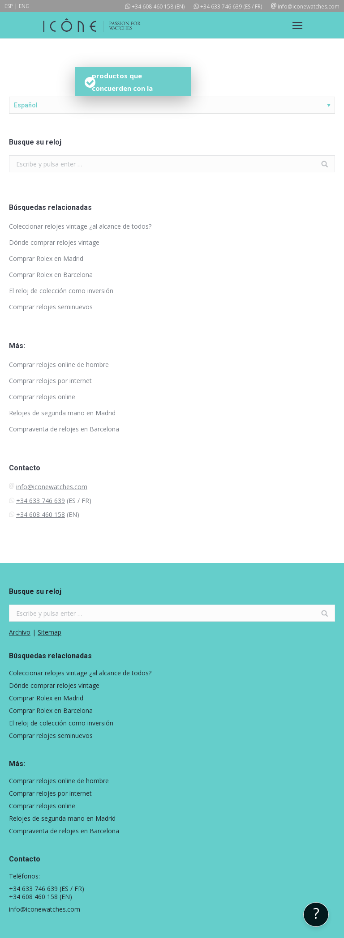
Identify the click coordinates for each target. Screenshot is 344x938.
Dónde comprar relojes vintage (54, 242)
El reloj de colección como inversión (61, 290)
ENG (24, 6)
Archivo (19, 632)
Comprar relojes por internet (50, 380)
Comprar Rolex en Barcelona (51, 274)
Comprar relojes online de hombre (59, 364)
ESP (8, 6)
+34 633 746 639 (221, 6)
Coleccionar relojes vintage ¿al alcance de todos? (80, 226)
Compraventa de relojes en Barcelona (64, 429)
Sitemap (49, 632)
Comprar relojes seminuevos (51, 307)
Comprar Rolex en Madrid (46, 258)
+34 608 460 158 (152, 6)
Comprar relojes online (42, 396)
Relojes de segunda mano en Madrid (62, 413)
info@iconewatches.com (309, 6)
